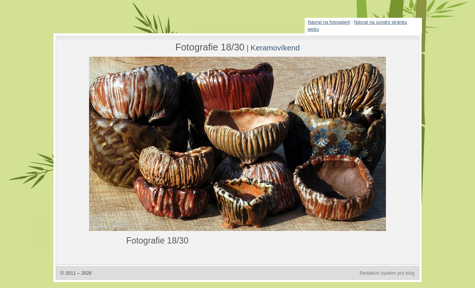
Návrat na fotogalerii (329, 22)
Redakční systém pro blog (387, 273)
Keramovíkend (275, 47)
